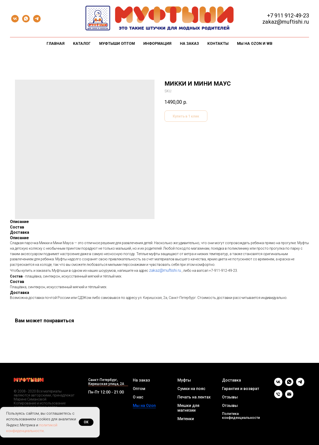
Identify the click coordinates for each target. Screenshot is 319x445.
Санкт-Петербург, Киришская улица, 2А (106, 382)
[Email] (289, 397)
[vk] (15, 18)
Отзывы (230, 397)
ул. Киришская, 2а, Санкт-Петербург (167, 298)
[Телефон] (278, 397)
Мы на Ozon (144, 405)
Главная (56, 43)
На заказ (189, 43)
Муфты (184, 380)
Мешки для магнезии (188, 408)
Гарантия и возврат (240, 388)
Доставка (231, 380)
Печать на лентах (194, 397)
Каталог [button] (82, 43)
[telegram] (37, 18)
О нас (138, 397)
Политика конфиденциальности (241, 416)
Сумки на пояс (191, 388)
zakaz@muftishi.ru (165, 270)
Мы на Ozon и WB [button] (254, 43)
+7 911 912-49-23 (288, 15)
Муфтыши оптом (117, 43)
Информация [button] (157, 43)
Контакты (218, 43)
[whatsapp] (26, 18)
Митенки (185, 418)
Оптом (139, 388)
